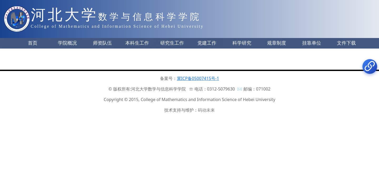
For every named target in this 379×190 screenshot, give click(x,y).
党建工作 (206, 43)
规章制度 (276, 43)
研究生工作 (172, 43)
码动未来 (206, 110)
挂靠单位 (311, 43)
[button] (32, 43)
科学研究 (241, 43)
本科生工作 (137, 43)
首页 (32, 43)
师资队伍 (102, 43)
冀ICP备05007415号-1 (198, 78)
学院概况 (67, 43)
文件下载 (346, 43)
